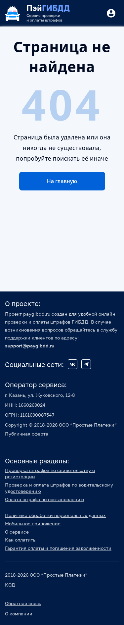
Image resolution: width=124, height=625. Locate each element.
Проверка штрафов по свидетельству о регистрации (50, 473)
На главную (62, 181)
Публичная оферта (26, 434)
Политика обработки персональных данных (55, 515)
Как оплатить (20, 540)
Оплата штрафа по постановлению (44, 499)
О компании (18, 613)
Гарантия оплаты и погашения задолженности (58, 548)
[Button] (111, 13)
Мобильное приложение (33, 523)
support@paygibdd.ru (29, 345)
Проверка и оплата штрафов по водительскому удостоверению (59, 488)
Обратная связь (23, 603)
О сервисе (17, 532)
